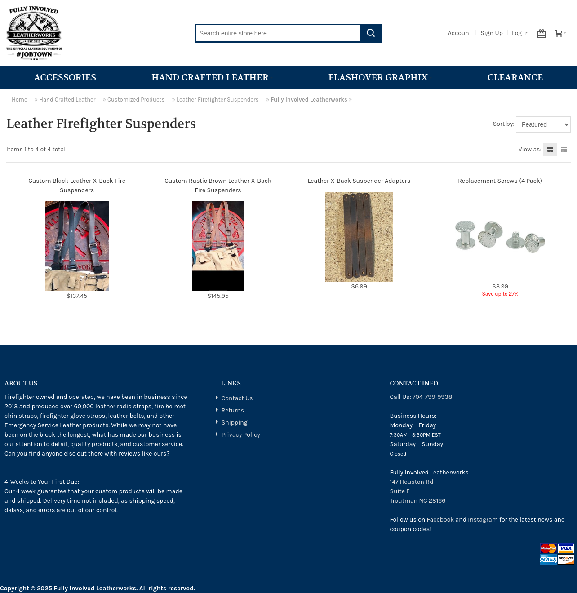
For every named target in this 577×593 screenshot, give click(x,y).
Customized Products (135, 99)
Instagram (482, 519)
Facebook (440, 519)
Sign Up (491, 33)
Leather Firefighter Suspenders (218, 99)
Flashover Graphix (380, 77)
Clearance (515, 77)
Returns (233, 410)
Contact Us (237, 398)
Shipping (235, 422)
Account (459, 33)
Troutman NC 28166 (417, 500)
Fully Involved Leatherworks (309, 99)
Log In (520, 33)
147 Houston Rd (411, 482)
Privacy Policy (241, 434)
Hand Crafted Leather (212, 77)
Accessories (65, 77)
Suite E (400, 491)
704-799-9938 (432, 397)
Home (19, 99)
